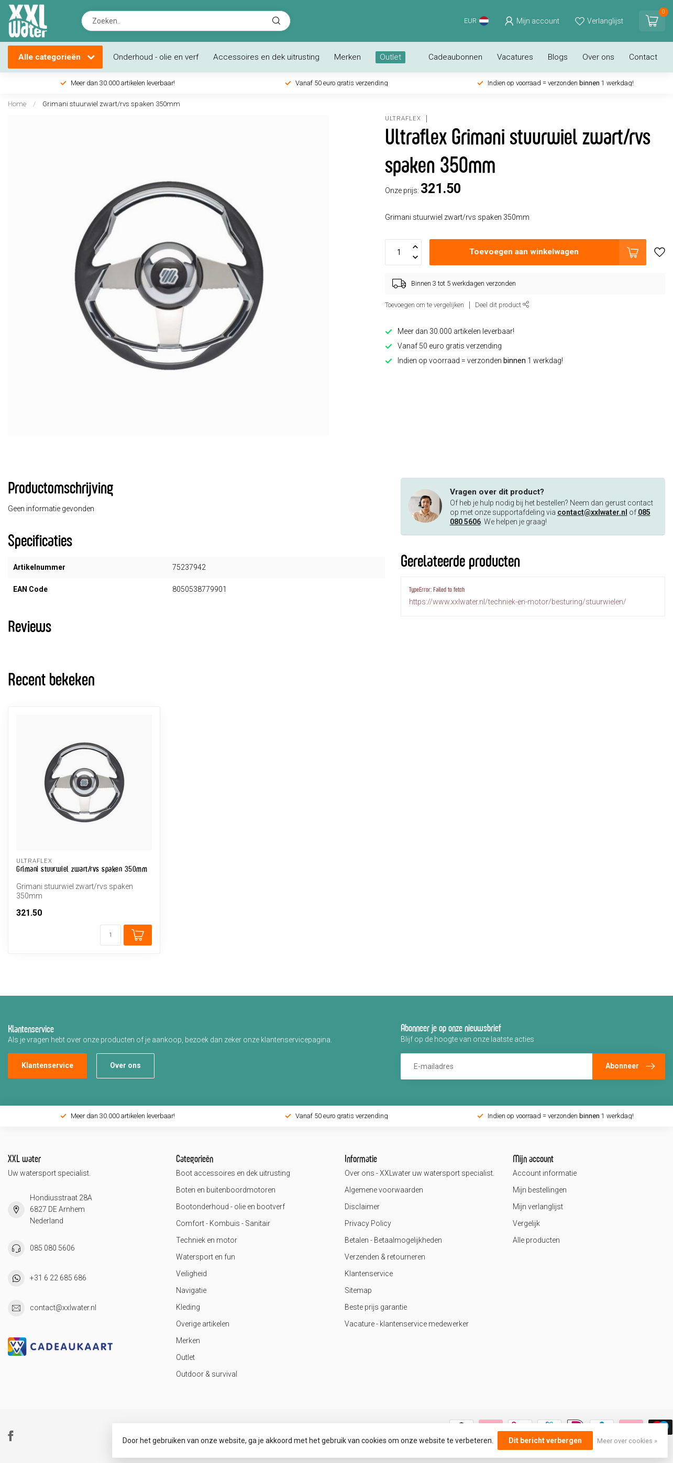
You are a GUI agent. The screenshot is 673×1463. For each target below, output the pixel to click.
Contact (643, 57)
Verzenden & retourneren (385, 1257)
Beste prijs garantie (376, 1307)
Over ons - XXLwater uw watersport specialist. (419, 1173)
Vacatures (515, 57)
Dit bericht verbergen (545, 1440)
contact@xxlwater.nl (592, 512)
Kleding (188, 1307)
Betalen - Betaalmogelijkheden (393, 1240)
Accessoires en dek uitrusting (266, 57)
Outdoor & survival (206, 1374)
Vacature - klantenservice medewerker (407, 1324)
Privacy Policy (368, 1223)
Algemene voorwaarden (384, 1190)
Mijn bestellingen (540, 1190)
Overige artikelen (202, 1324)
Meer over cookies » (627, 1441)
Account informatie (545, 1173)
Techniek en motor (206, 1240)
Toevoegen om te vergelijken (424, 305)
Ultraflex (403, 118)
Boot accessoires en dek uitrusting (233, 1173)
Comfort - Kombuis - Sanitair (223, 1223)
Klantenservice (47, 1065)
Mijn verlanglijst (538, 1206)
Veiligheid (191, 1273)
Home (17, 104)
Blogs (558, 57)
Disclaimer (362, 1206)
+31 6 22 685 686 (58, 1278)
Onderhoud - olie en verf (155, 57)
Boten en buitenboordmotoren (225, 1190)
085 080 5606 (52, 1248)
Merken (347, 57)
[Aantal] (110, 935)
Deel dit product (502, 305)
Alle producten (536, 1240)
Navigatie (191, 1290)
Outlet (390, 57)
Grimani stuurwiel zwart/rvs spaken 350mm (111, 104)
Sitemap (358, 1290)
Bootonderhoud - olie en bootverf (230, 1206)
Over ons (598, 57)
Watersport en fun (205, 1257)
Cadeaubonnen (455, 57)
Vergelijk (526, 1223)
